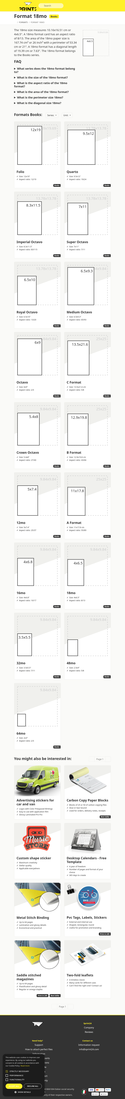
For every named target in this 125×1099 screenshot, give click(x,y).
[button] (7, 1071)
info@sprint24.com (87, 1050)
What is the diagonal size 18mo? (39, 104)
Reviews (87, 1033)
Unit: (66, 116)
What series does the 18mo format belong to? (44, 71)
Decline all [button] (32, 1086)
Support (37, 1046)
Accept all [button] (14, 1086)
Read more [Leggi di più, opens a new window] (25, 1066)
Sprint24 (29, 7)
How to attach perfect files (37, 1050)
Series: (51, 116)
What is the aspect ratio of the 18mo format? (40, 86)
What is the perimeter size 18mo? (40, 98)
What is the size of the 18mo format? (42, 78)
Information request (88, 1046)
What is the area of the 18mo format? (43, 93)
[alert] (24, 1075)
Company (87, 1028)
